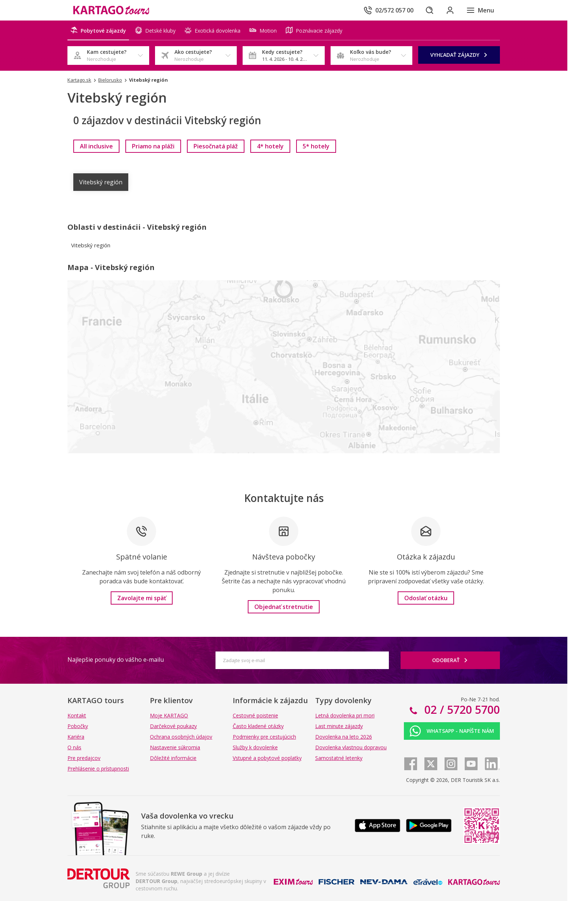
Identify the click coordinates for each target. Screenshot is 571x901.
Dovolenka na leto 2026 (343, 736)
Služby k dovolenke (255, 747)
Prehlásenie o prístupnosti (98, 768)
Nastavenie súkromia (175, 747)
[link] (96, 146)
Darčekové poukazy (173, 726)
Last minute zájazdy (339, 726)
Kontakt (76, 715)
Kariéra (75, 736)
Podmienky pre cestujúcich (264, 736)
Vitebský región (100, 182)
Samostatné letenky (338, 757)
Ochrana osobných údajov (181, 736)
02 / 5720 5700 (460, 709)
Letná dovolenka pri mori (345, 715)
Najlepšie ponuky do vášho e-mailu (115, 660)
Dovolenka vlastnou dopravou (351, 747)
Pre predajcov (83, 757)
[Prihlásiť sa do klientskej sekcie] (450, 10)
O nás (74, 747)
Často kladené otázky (258, 726)
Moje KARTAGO (169, 715)
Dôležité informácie (173, 757)
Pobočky (77, 726)
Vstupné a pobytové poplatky (267, 757)
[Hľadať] (429, 10)
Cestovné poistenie (255, 715)
